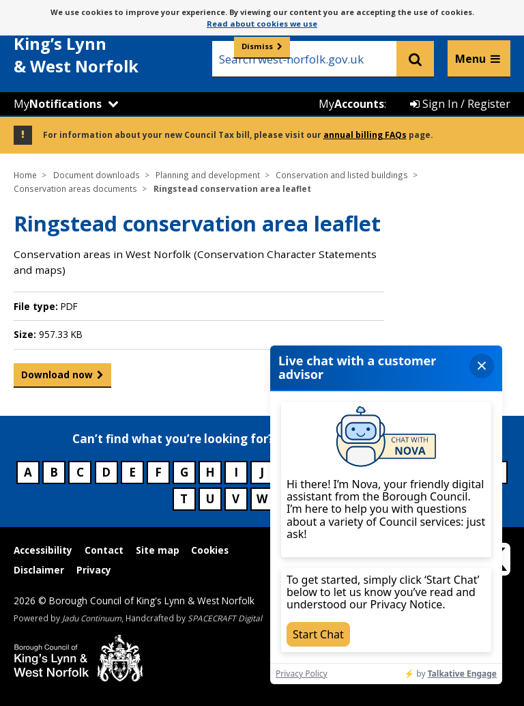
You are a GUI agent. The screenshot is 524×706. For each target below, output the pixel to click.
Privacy (93, 569)
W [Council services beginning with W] (262, 499)
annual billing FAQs (365, 134)
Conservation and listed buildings (342, 174)
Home (25, 174)
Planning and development (208, 174)
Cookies (210, 549)
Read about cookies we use (262, 23)
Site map (157, 549)
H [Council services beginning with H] (210, 472)
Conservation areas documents (75, 188)
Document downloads (96, 174)
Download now (57, 377)
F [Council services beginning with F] (158, 472)
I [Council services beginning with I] (236, 472)
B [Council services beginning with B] (54, 472)
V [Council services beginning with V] (235, 499)
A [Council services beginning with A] (28, 472)
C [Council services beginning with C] (80, 472)
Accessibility (43, 549)
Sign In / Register (460, 103)
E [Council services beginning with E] (132, 472)
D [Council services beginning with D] (106, 472)
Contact (104, 549)
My (58, 103)
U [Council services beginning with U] (210, 499)
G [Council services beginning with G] (184, 472)
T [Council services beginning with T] (184, 499)
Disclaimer (39, 569)
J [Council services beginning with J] (262, 472)
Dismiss (257, 46)
